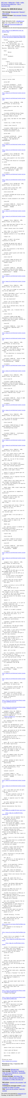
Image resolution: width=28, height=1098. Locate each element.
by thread (4, 1087)
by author (16, 1087)
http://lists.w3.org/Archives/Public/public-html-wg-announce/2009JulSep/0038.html (13, 36)
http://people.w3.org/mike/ (9, 1061)
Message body (15, 12)
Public (17, 2)
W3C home (4, 2)
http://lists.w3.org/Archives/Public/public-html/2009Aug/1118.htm (13, 701)
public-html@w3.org (9, 716)
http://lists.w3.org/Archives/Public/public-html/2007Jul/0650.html (13, 998)
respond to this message (16, 1082)
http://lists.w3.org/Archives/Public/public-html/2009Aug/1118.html (13, 708)
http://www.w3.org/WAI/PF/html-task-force (13, 810)
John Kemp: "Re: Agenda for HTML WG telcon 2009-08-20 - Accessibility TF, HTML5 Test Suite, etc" (13, 1078)
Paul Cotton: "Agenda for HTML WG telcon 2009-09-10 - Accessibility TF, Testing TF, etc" (13, 1073)
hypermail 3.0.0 (22, 1093)
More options (5, 13)
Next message (17, 15)
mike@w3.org (20, 21)
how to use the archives (12, 1089)
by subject (11, 1087)
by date (23, 1085)
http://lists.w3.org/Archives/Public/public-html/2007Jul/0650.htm (13, 991)
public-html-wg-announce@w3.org (13, 24)
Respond (22, 12)
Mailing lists (12, 2)
